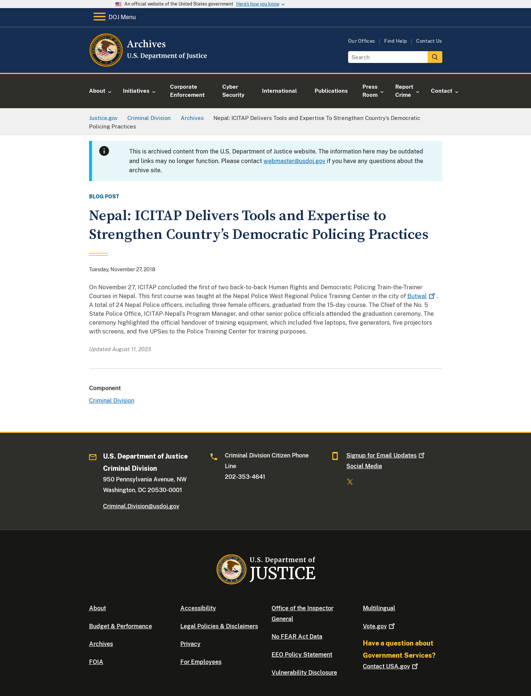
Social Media (364, 466)
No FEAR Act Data (297, 636)
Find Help (395, 41)
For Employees (201, 661)
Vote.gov (379, 626)
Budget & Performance (120, 626)
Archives (101, 643)
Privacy (190, 643)
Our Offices (361, 41)
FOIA (96, 661)
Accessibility (198, 608)
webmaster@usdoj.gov (294, 161)
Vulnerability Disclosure (304, 672)
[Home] (149, 64)
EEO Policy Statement (302, 654)
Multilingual (379, 608)
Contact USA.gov (391, 666)
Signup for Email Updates (386, 455)
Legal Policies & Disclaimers (219, 626)
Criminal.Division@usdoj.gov (141, 506)
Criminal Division (111, 400)
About (97, 608)
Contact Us (429, 41)
